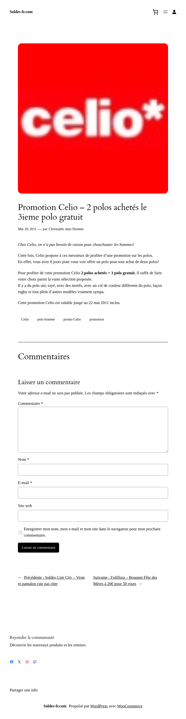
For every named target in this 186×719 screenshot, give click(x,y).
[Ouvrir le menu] (165, 12)
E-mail (25, 482)
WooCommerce (130, 706)
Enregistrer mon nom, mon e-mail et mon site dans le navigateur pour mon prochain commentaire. (92, 532)
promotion (97, 319)
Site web (25, 505)
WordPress (99, 706)
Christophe (56, 229)
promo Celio (72, 319)
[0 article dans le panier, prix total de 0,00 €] (155, 12)
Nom (23, 459)
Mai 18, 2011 (27, 229)
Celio (25, 319)
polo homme (46, 319)
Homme (78, 229)
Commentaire (30, 403)
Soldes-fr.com (21, 11)
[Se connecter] (174, 12)
